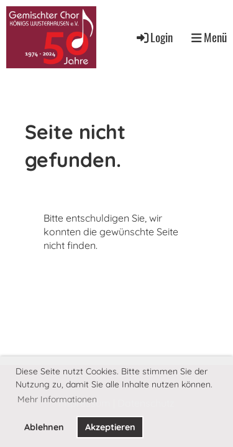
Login (154, 37)
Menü (209, 37)
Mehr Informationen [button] (57, 399)
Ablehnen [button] (44, 427)
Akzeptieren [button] (110, 427)
